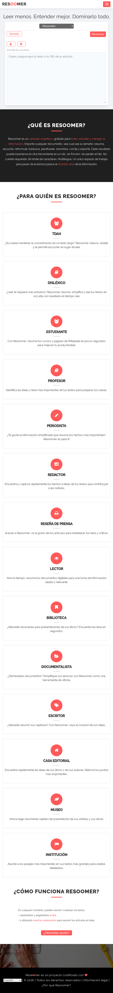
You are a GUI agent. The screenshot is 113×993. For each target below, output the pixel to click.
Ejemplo (14, 33)
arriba (53, 915)
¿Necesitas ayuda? (56, 933)
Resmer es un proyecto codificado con (57, 975)
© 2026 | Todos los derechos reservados (53, 980)
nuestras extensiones (44, 920)
